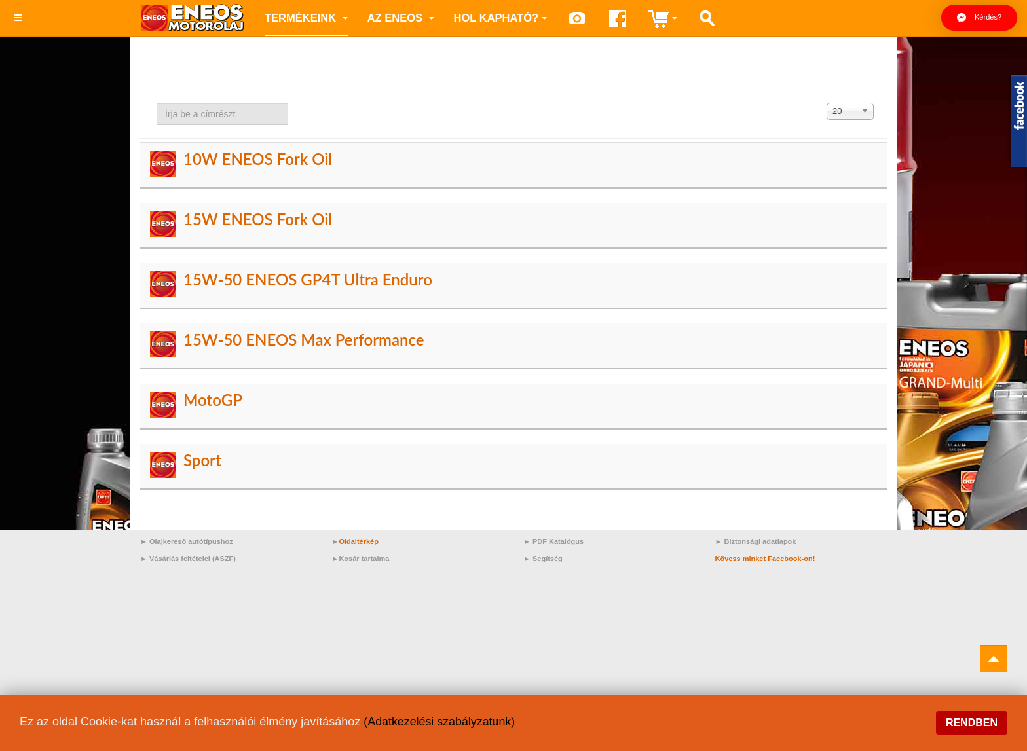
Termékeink (306, 18)
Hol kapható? (501, 18)
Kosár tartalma (364, 558)
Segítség (547, 558)
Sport (202, 459)
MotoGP (212, 399)
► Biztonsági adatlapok (755, 541)
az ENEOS (400, 18)
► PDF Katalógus (553, 541)
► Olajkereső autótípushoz (186, 541)
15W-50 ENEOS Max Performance (303, 339)
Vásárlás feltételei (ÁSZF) (192, 558)
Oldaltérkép (359, 541)
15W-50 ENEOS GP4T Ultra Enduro (307, 279)
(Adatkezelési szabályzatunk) (440, 721)
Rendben (972, 722)
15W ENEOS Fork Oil (257, 219)
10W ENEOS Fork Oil (257, 158)
